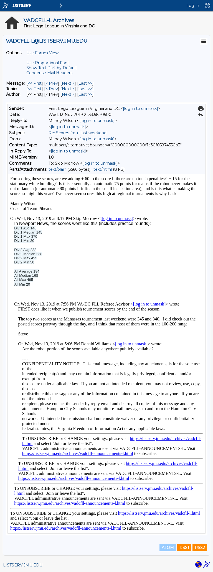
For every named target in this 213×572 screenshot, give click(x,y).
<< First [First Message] (35, 83)
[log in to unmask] (140, 108)
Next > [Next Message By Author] (68, 94)
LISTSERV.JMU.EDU (22, 565)
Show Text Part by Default (51, 67)
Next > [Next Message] (68, 83)
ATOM (168, 547)
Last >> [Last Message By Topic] (85, 88)
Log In (192, 5)
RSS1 (184, 547)
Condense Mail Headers (49, 72)
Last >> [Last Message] (85, 83)
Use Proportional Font (47, 62)
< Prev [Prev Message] (51, 83)
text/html (102, 169)
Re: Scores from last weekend (77, 132)
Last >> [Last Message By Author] (85, 94)
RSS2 (200, 547)
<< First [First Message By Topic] (35, 88)
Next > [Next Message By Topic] (68, 88)
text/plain (57, 169)
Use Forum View (42, 52)
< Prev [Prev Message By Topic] (51, 88)
